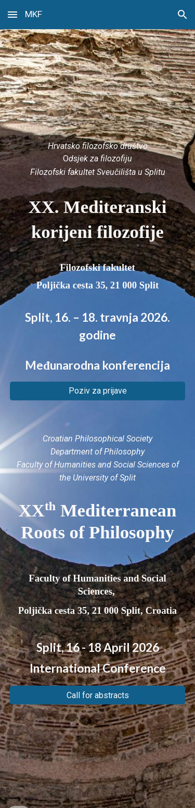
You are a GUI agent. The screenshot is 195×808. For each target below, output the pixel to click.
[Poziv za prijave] (97, 390)
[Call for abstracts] (97, 695)
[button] (12, 14)
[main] (98, 160)
